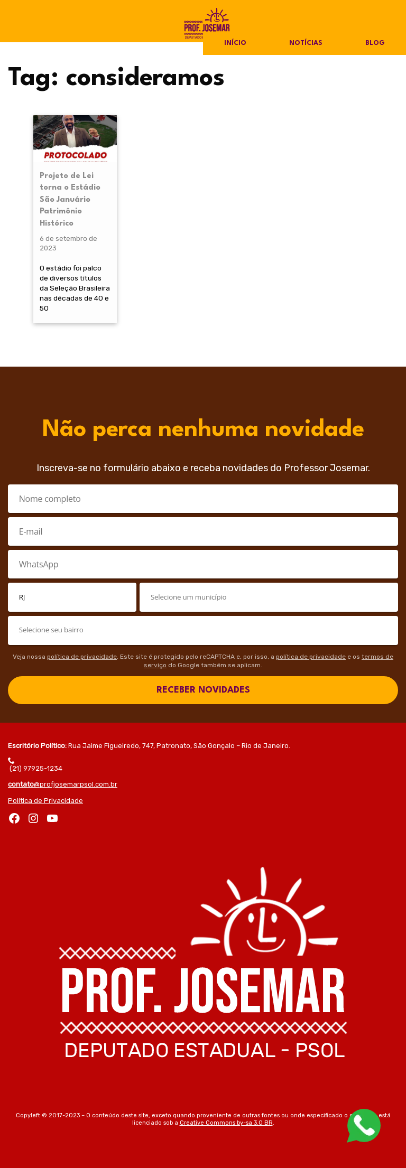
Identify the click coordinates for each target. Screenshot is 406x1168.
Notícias (305, 43)
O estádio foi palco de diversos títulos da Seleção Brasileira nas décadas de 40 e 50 (75, 288)
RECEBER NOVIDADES (203, 690)
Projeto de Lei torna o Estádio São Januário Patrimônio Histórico (70, 200)
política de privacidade (82, 656)
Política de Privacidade (45, 801)
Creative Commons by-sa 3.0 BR (226, 1122)
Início (235, 43)
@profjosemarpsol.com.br (62, 784)
